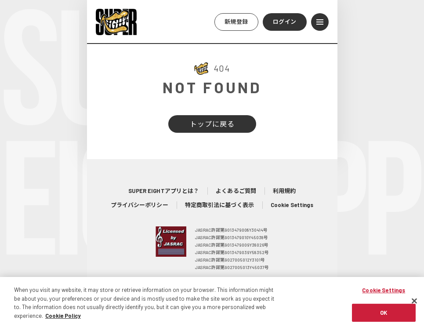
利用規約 (284, 190)
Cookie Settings (292, 204)
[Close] (414, 305)
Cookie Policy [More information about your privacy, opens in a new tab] (63, 319)
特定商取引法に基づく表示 (219, 204)
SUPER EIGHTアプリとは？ (163, 190)
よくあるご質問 (236, 190)
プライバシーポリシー (139, 204)
